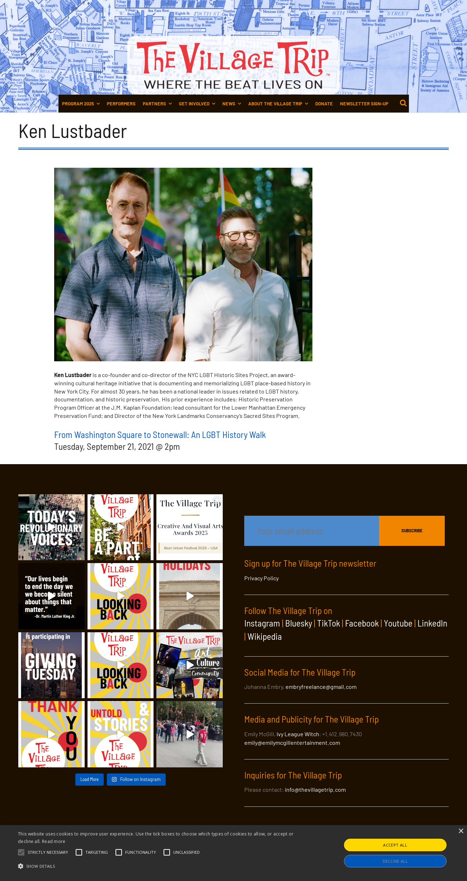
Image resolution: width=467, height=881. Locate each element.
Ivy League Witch (298, 733)
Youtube (398, 623)
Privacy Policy (261, 578)
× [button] (460, 831)
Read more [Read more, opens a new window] (54, 841)
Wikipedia (264, 636)
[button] (48, 852)
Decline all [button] (395, 861)
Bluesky (298, 623)
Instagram (262, 623)
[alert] (233, 853)
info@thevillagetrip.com (315, 789)
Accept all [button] (395, 845)
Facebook (362, 623)
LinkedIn (432, 623)
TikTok (328, 623)
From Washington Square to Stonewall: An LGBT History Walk (160, 434)
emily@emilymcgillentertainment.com (292, 742)
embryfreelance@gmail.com (321, 686)
